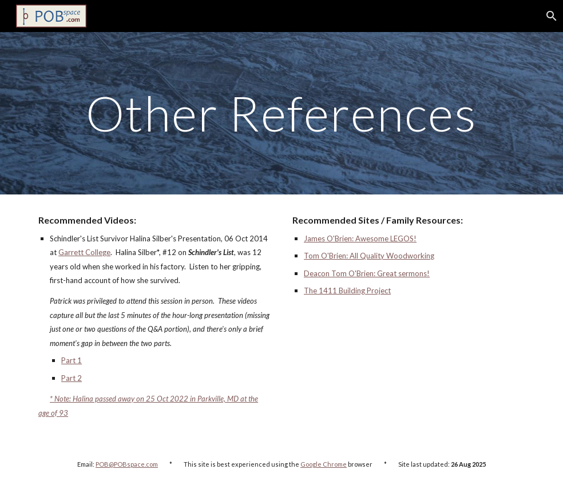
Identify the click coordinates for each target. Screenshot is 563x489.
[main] (281, 113)
